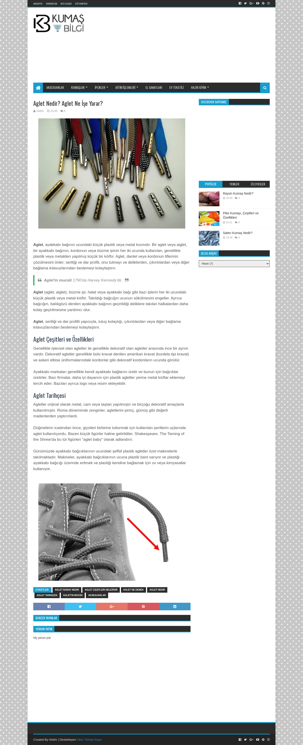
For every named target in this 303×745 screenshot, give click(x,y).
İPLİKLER (100, 87)
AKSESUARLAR (55, 87)
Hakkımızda (51, 3)
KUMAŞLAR (77, 87)
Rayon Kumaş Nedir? (238, 193)
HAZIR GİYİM (198, 87)
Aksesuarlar (97, 595)
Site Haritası (81, 3)
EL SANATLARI (154, 87)
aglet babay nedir (67, 590)
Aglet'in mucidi (73, 595)
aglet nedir (157, 590)
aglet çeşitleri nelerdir (101, 590)
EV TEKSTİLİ (176, 87)
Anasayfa (37, 3)
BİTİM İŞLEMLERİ (125, 87)
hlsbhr (53, 739)
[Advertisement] (203, 44)
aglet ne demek (133, 590)
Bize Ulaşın (66, 3)
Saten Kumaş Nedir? (237, 233)
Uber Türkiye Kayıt (89, 739)
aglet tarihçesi (47, 595)
